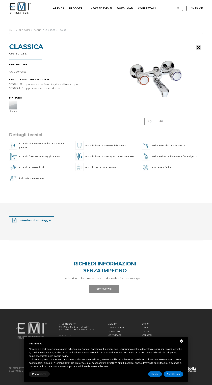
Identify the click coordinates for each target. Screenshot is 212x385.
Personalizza (39, 374)
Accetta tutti (173, 374)
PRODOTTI (24, 30)
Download (125, 8)
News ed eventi (101, 8)
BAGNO (37, 30)
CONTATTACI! (147, 8)
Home (12, 30)
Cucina (145, 331)
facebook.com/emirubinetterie (77, 330)
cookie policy (61, 356)
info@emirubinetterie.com (75, 327)
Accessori (147, 335)
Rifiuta (155, 374)
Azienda (58, 8)
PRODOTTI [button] (76, 8)
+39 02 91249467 (68, 324)
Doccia (145, 328)
